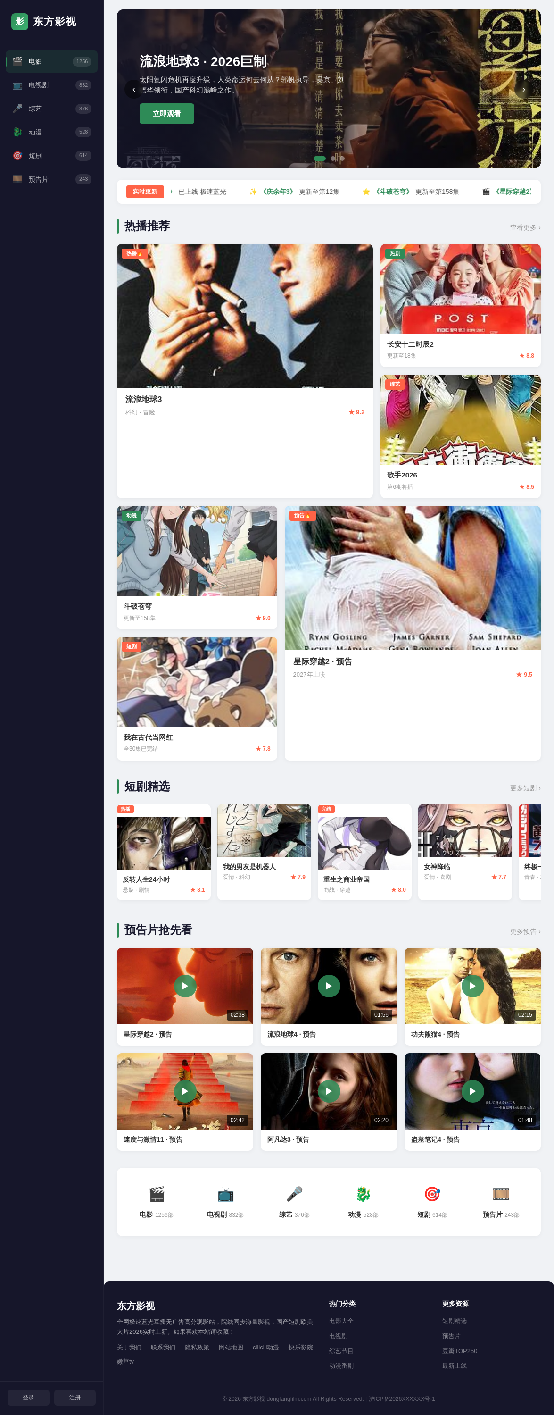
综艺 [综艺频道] (51, 117)
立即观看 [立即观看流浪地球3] (167, 113)
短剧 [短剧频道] (51, 170)
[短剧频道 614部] (432, 1205)
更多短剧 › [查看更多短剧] (525, 788)
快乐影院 (301, 1347)
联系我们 (163, 1347)
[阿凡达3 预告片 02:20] (329, 1105)
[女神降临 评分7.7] (483, 847)
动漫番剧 (341, 1366)
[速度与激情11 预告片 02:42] (185, 1105)
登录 (28, 1396)
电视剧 (338, 1336)
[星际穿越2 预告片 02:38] (185, 999)
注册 (75, 1396)
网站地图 (231, 1347)
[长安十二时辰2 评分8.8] (460, 306)
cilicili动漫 (266, 1347)
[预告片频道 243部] (501, 1205)
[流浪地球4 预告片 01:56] (329, 999)
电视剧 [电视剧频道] (51, 90)
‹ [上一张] (134, 89)
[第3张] (342, 158)
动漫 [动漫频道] (51, 143)
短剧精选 (454, 1321)
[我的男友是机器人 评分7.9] (272, 847)
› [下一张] (524, 89)
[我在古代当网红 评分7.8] (197, 699)
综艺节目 (341, 1351)
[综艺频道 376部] (294, 1205)
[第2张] (333, 158)
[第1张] (320, 158)
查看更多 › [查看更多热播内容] (525, 227)
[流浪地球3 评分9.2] (245, 371)
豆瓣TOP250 (459, 1351)
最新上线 (454, 1366)
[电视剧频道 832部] (225, 1205)
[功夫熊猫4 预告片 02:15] (473, 999)
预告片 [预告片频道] (51, 197)
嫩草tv (125, 1361)
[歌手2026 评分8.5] (460, 436)
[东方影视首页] (51, 21)
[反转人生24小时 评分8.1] (166, 854)
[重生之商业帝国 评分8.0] (377, 854)
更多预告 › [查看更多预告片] (525, 934)
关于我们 (129, 1347)
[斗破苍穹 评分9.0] (197, 567)
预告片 (451, 1336)
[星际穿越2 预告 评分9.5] (413, 633)
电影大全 (341, 1321)
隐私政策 (197, 1347)
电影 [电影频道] (51, 63)
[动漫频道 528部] (363, 1205)
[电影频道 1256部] (156, 1205)
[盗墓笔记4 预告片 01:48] (473, 1105)
